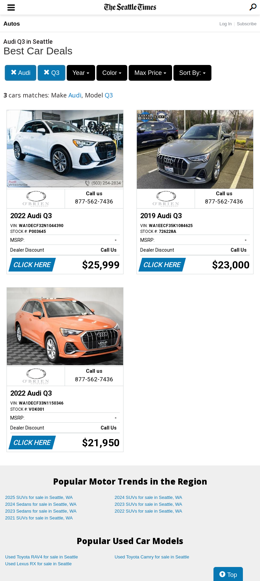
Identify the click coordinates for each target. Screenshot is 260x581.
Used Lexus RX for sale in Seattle (38, 563)
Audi (20, 72)
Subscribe (247, 23)
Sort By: (192, 72)
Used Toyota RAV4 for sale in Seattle (41, 556)
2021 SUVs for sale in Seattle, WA (39, 517)
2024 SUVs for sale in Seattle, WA (148, 497)
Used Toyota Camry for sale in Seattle (152, 556)
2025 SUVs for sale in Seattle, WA (39, 497)
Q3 (51, 72)
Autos (11, 24)
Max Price (150, 72)
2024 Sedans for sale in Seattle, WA (40, 504)
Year (81, 72)
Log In (225, 23)
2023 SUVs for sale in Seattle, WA (148, 504)
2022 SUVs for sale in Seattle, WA (148, 511)
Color (111, 72)
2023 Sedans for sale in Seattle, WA (40, 511)
